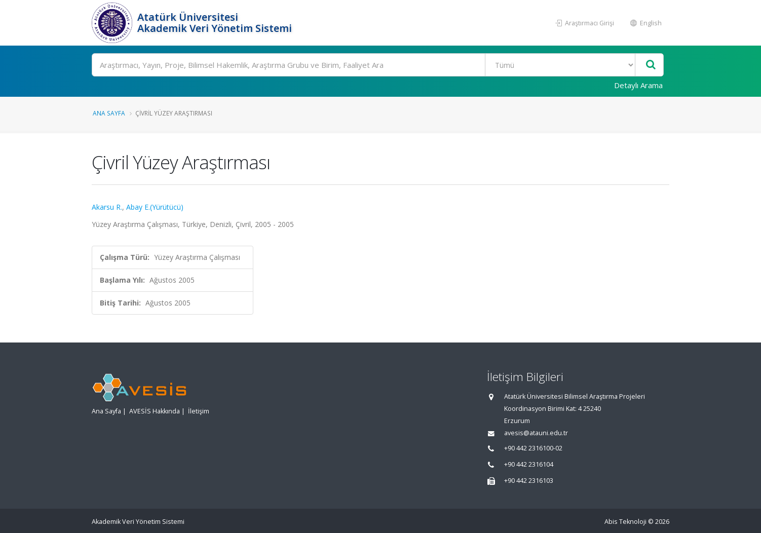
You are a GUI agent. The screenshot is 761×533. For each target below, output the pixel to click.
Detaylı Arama (638, 85)
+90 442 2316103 (528, 480)
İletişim (198, 411)
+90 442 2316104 (528, 464)
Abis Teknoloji (625, 521)
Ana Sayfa (109, 113)
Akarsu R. (107, 207)
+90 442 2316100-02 (533, 448)
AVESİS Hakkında (154, 411)
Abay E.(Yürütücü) (154, 207)
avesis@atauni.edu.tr (536, 433)
